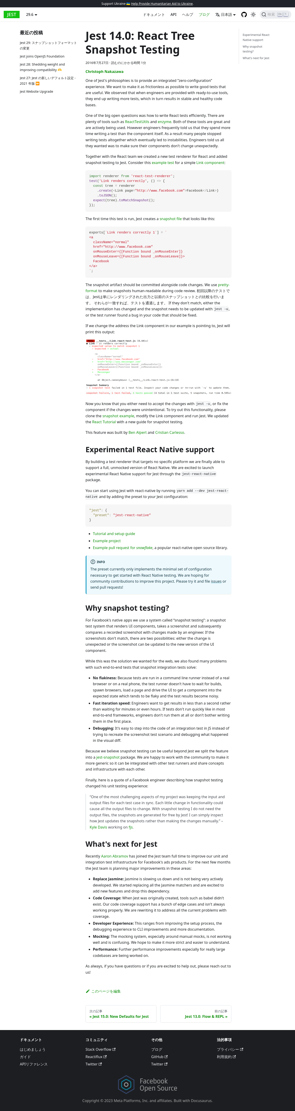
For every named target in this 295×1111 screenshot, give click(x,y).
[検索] (275, 14)
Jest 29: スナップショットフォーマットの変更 (48, 45)
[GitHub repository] (244, 14)
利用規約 (226, 1056)
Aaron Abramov (114, 856)
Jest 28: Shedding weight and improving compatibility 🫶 (42, 67)
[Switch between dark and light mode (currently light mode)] (253, 14)
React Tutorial (104, 421)
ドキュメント (154, 14)
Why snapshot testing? (252, 48)
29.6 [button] (29, 14)
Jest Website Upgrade (36, 91)
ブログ (204, 14)
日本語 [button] (223, 14)
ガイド (25, 1056)
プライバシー (230, 1049)
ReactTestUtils (137, 121)
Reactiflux (96, 1056)
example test (163, 162)
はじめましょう (33, 1049)
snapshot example (118, 415)
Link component (210, 162)
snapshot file (170, 218)
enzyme (164, 121)
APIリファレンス (34, 1064)
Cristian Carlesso (169, 432)
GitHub (159, 1056)
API (174, 14)
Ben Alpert (138, 432)
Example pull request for (123, 547)
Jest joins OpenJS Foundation (42, 56)
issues (216, 581)
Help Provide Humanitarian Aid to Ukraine (162, 3)
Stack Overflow (100, 1049)
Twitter (94, 1064)
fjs (131, 827)
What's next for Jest (256, 58)
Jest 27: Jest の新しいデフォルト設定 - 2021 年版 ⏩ (48, 81)
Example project (107, 540)
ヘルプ (187, 14)
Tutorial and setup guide (114, 533)
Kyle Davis (98, 827)
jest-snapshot (108, 757)
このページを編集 (103, 991)
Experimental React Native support (256, 37)
